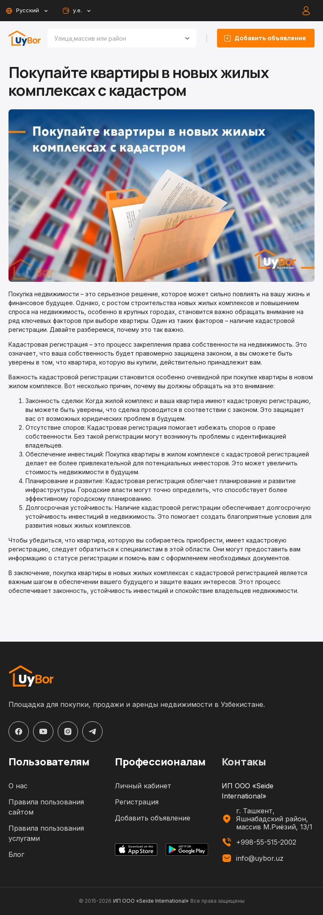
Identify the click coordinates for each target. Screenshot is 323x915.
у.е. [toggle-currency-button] (76, 10)
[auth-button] (306, 10)
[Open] (187, 38)
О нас (18, 786)
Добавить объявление (152, 818)
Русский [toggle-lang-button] (26, 10)
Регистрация (137, 802)
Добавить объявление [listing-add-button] (266, 38)
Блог (16, 854)
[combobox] (111, 38)
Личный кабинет (143, 786)
